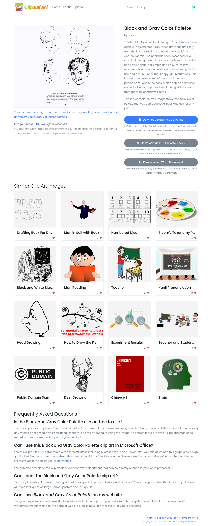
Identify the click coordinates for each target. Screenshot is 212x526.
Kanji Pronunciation (175, 287)
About (67, 7)
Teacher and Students (177, 342)
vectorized (35, 117)
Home (56, 7)
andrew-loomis (32, 112)
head (105, 112)
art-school (50, 112)
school (114, 112)
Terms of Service (189, 517)
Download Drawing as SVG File (161, 120)
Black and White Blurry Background (46, 287)
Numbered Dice (124, 232)
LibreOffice (64, 461)
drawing (86, 112)
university (20, 117)
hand (97, 112)
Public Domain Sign (33, 397)
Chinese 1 (119, 397)
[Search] (157, 7)
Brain (163, 397)
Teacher (118, 287)
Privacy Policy (171, 517)
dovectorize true (69, 112)
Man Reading (75, 287)
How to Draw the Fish (81, 342)
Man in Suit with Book (81, 232)
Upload (78, 7)
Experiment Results (127, 342)
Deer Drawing (75, 397)
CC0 (38, 124)
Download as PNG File (161, 143)
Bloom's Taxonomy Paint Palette (185, 232)
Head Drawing (29, 342)
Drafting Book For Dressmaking (42, 232)
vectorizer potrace (55, 117)
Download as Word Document (161, 162)
